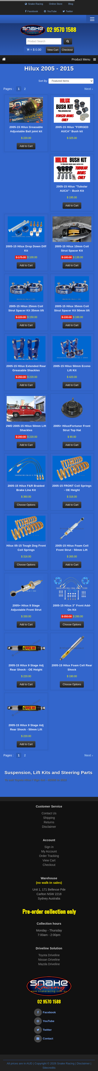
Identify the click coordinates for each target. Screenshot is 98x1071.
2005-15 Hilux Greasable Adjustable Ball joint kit (26, 129)
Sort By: (43, 80)
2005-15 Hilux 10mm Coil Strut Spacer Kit (72, 248)
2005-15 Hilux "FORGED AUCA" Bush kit (71, 129)
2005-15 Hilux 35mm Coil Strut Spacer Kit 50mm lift (72, 308)
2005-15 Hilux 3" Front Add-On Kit (72, 607)
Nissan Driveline (49, 959)
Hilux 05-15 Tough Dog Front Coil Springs (26, 547)
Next (88, 89)
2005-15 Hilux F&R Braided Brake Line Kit (26, 488)
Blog (70, 4)
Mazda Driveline (49, 964)
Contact (43, 1038)
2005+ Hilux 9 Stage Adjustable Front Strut (26, 607)
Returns (49, 822)
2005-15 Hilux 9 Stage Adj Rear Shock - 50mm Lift (26, 727)
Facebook (31, 11)
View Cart (52, 49)
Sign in (49, 847)
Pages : (8, 89)
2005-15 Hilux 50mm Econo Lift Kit (71, 368)
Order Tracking (49, 856)
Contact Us (49, 813)
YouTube (50, 11)
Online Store (55, 4)
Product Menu (84, 59)
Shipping (49, 817)
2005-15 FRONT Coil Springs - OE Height (72, 488)
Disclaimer (49, 826)
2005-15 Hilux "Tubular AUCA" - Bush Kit (71, 188)
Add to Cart (26, 146)
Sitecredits (49, 1067)
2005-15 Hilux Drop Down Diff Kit (26, 248)
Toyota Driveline (49, 955)
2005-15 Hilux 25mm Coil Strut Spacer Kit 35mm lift (26, 308)
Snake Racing (34, 4)
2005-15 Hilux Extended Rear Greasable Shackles (26, 368)
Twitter (68, 11)
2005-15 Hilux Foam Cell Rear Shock (72, 667)
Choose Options (26, 504)
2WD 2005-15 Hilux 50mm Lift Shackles (26, 428)
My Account (49, 851)
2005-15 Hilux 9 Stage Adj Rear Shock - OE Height (26, 667)
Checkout (67, 49)
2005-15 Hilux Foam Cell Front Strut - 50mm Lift (72, 547)
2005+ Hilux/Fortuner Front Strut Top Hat (71, 428)
